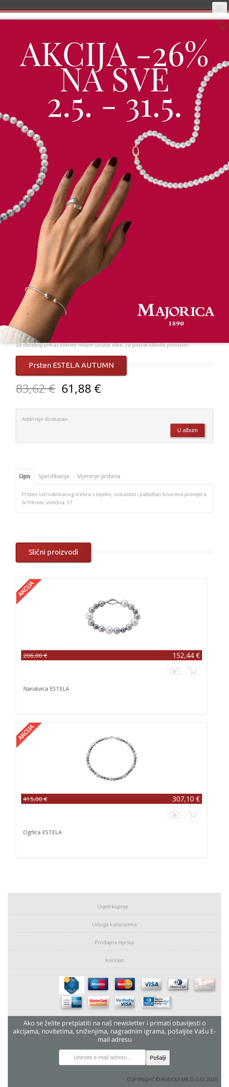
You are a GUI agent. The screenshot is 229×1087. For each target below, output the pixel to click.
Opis (24, 476)
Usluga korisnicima (114, 924)
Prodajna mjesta (114, 942)
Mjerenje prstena (98, 476)
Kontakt (115, 960)
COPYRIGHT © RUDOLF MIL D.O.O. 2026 (172, 1079)
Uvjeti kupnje (112, 906)
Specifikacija (53, 476)
